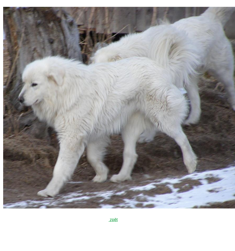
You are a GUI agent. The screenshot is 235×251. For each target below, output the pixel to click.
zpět (113, 219)
